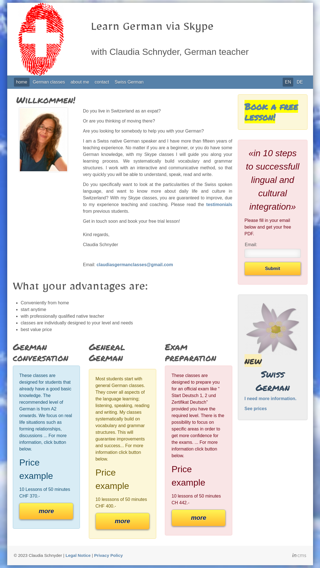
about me (79, 82)
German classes (49, 82)
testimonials (219, 204)
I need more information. (271, 398)
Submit (272, 268)
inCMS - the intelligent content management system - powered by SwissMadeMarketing (299, 556)
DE (300, 82)
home (21, 82)
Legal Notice (78, 555)
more (46, 511)
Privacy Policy (108, 555)
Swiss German (128, 82)
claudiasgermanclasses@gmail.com (135, 264)
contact (102, 82)
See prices (256, 408)
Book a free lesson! (271, 111)
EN (288, 82)
